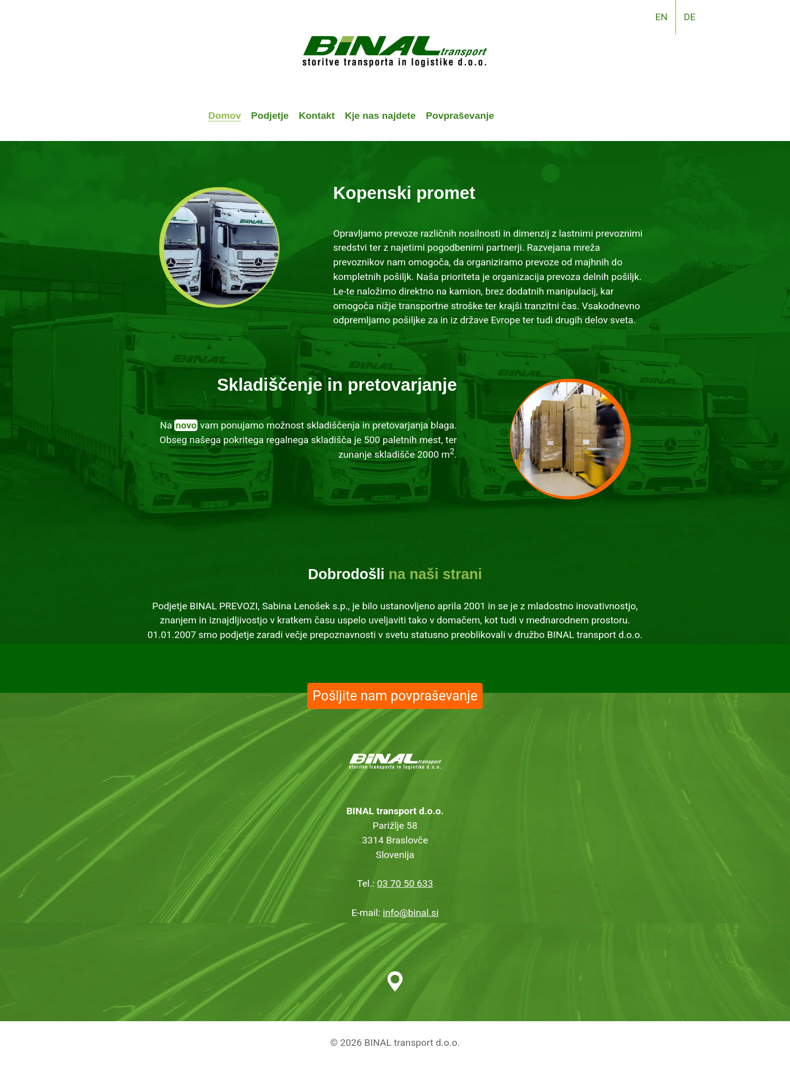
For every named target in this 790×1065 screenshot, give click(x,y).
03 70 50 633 (405, 883)
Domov (224, 115)
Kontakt (317, 115)
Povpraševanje (460, 115)
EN (661, 17)
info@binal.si (411, 912)
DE (690, 17)
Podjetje (270, 115)
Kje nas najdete (380, 115)
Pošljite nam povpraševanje (394, 696)
